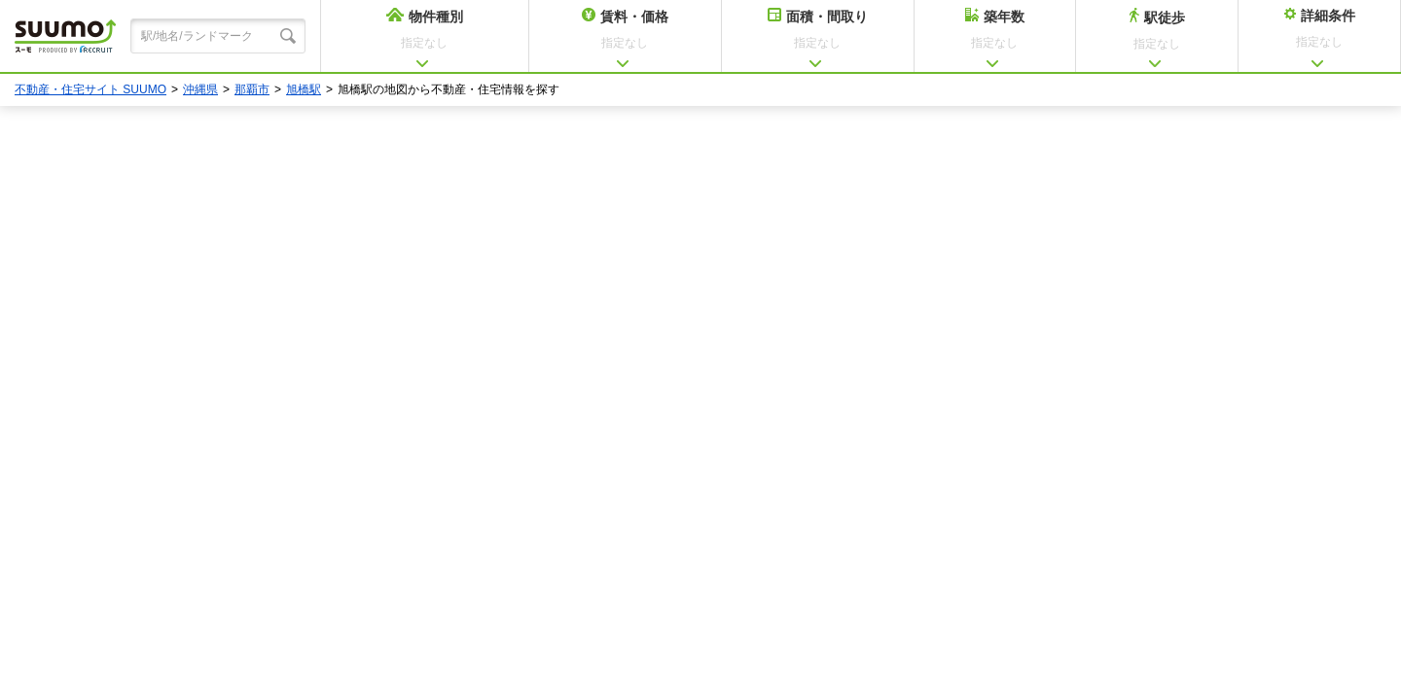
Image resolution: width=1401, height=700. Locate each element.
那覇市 (251, 89)
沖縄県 (200, 89)
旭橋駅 (303, 89)
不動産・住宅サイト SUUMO (90, 89)
